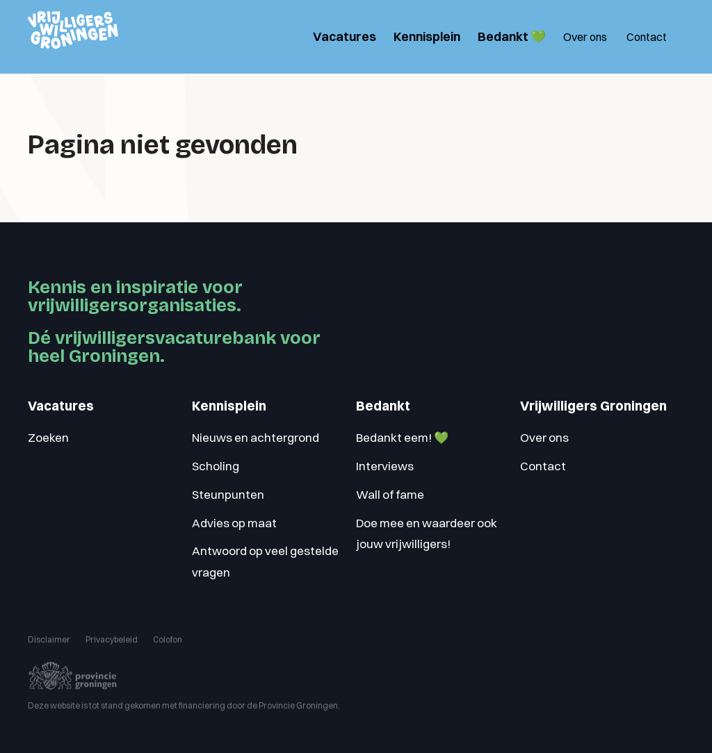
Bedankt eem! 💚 (402, 437)
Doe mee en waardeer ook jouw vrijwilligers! (426, 533)
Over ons (585, 37)
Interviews (385, 465)
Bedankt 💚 (512, 36)
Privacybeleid (112, 639)
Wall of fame (390, 494)
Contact (646, 37)
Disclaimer (49, 639)
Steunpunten (228, 494)
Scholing (215, 465)
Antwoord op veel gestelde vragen (265, 561)
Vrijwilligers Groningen (593, 406)
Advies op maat (234, 522)
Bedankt (383, 406)
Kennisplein (427, 36)
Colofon (167, 639)
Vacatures (344, 36)
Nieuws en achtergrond (255, 437)
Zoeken (48, 437)
